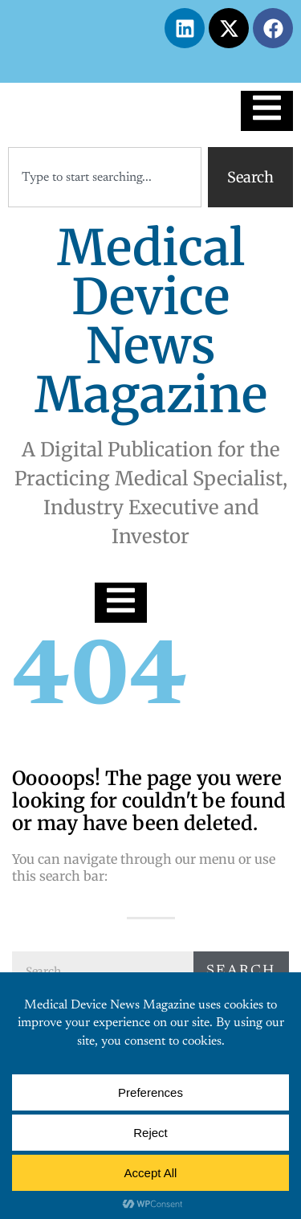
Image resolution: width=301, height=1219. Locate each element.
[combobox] (104, 177)
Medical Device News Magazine (151, 321)
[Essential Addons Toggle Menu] (267, 111)
